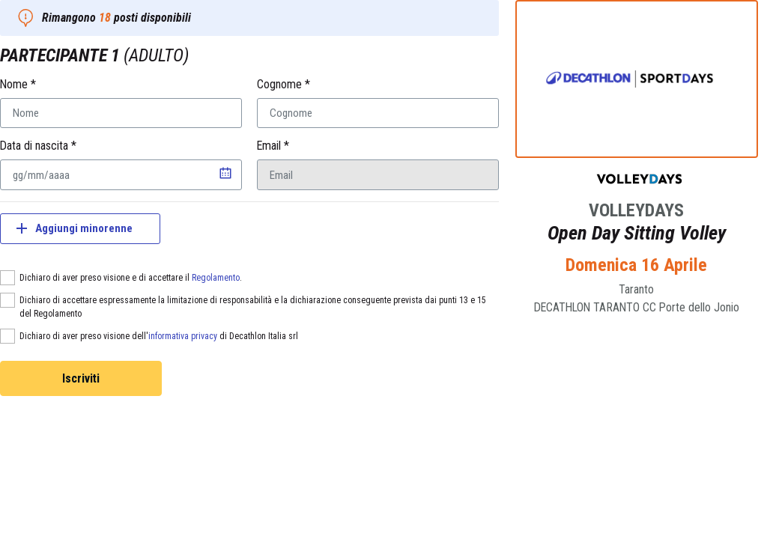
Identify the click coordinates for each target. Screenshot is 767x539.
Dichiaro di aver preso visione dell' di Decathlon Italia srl (158, 336)
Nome (18, 84)
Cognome (283, 84)
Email (273, 145)
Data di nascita (38, 145)
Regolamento (216, 277)
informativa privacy (182, 336)
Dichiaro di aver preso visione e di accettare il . (130, 277)
